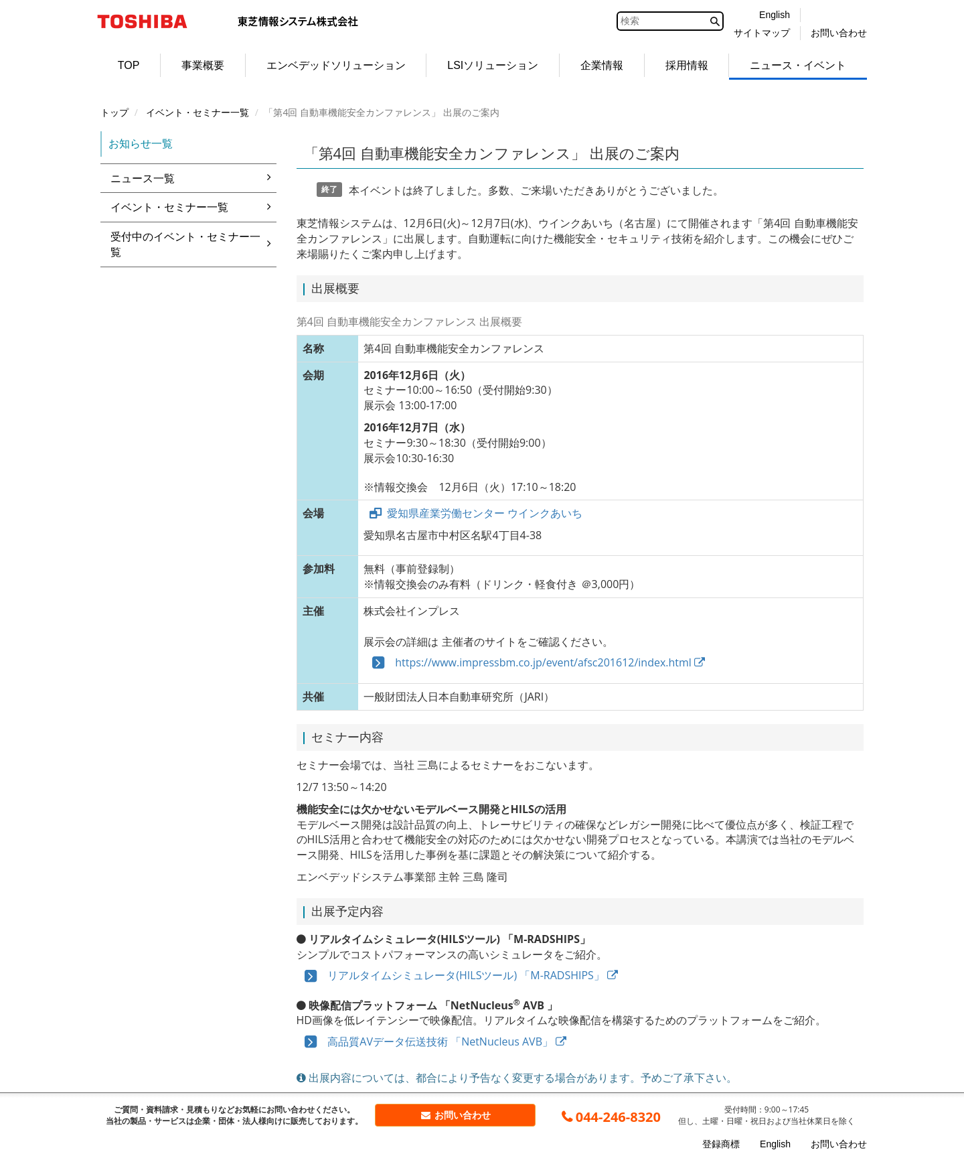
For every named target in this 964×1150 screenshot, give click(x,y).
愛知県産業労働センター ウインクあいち (484, 513)
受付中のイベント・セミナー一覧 (193, 244)
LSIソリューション (492, 65)
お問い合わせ (455, 1114)
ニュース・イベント (798, 65)
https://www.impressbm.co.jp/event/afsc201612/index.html (534, 662)
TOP (129, 65)
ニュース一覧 (193, 178)
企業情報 (601, 65)
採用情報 (686, 65)
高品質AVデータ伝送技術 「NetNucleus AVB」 (432, 1041)
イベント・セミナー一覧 (193, 207)
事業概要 (202, 65)
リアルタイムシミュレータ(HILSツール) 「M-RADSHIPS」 (458, 975)
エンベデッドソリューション (336, 65)
